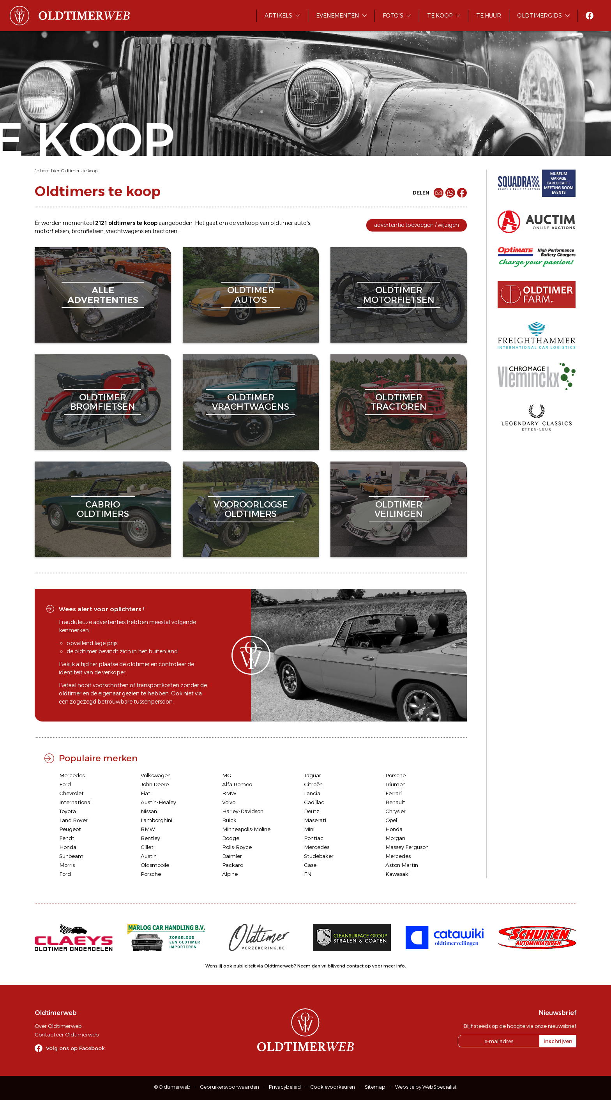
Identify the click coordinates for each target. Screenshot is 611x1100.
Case (310, 865)
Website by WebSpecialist (426, 1087)
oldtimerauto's (250, 295)
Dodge (230, 838)
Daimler (232, 856)
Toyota (67, 811)
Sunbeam (71, 856)
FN (307, 874)
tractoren (164, 231)
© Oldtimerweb (172, 1087)
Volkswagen (156, 775)
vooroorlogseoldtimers (251, 509)
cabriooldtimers (103, 509)
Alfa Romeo (237, 784)
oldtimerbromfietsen (102, 402)
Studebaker (319, 856)
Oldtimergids (539, 15)
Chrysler (395, 811)
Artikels (278, 15)
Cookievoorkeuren (333, 1087)
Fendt (66, 838)
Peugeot (70, 829)
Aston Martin (401, 865)
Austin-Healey (158, 802)
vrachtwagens (124, 231)
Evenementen (337, 15)
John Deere (155, 784)
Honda (394, 829)
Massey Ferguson (407, 847)
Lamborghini (156, 820)
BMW (229, 793)
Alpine (230, 874)
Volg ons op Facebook (75, 1048)
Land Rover (73, 820)
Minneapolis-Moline (246, 829)
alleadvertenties (102, 295)
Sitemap (375, 1087)
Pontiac (313, 838)
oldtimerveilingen (398, 509)
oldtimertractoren (399, 402)
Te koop (439, 15)
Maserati (315, 820)
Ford (65, 784)
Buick (229, 820)
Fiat (145, 793)
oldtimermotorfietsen (398, 295)
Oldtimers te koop (79, 170)
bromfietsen (87, 231)
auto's (302, 222)
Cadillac (314, 802)
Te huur (488, 15)
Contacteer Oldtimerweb (67, 1034)
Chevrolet (71, 793)
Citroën (313, 784)
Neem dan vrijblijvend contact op (334, 966)
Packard (233, 865)
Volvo (228, 802)
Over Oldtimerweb (58, 1026)
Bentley (150, 838)
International (75, 802)
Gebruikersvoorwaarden (229, 1087)
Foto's (393, 15)
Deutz (311, 811)
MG (226, 775)
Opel (391, 820)
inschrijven (558, 1041)
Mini (309, 829)
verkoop (248, 222)
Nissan (149, 811)
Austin (149, 856)
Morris (67, 865)
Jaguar (312, 775)
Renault (395, 802)
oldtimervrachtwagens (250, 402)
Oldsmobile (155, 865)
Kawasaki (397, 874)
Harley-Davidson (242, 811)
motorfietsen (52, 231)
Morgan (395, 838)
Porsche (395, 775)
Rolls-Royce (237, 847)
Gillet (147, 847)
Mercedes (72, 775)
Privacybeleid (285, 1087)
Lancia (312, 793)
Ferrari (393, 793)
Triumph (395, 784)
